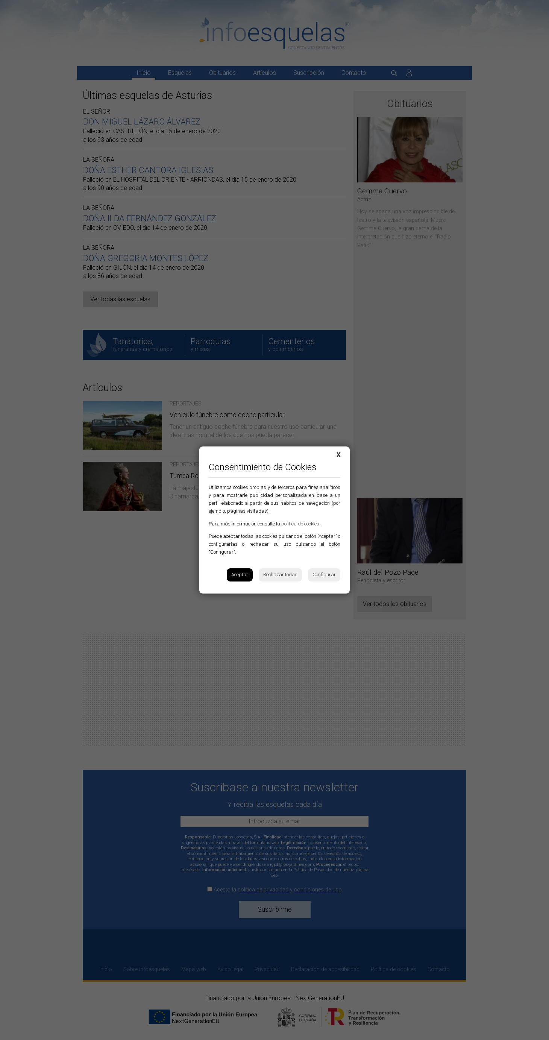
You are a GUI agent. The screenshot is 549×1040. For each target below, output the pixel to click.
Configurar (324, 574)
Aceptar (239, 574)
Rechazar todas (280, 574)
